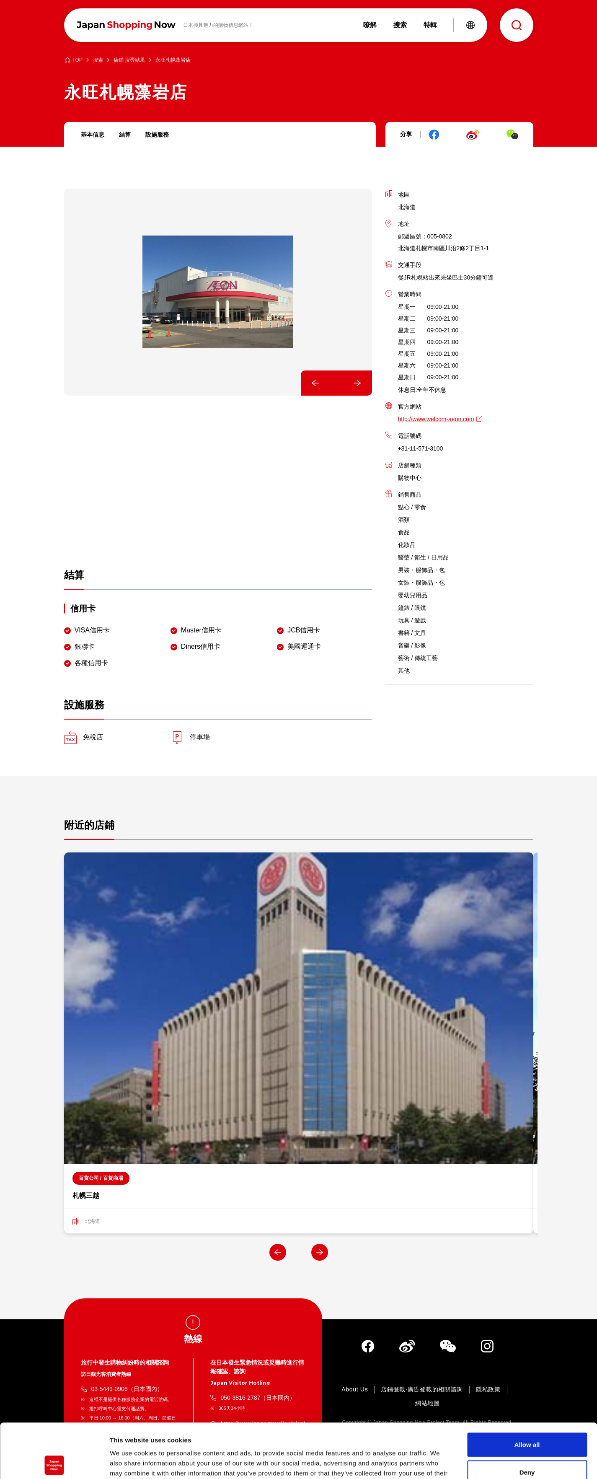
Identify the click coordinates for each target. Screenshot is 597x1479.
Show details (439, 1462)
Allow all (527, 1390)
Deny (527, 1417)
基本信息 (92, 134)
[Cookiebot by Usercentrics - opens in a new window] (54, 1462)
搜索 (98, 60)
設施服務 (157, 134)
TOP (77, 60)
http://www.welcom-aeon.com (436, 419)
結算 (125, 134)
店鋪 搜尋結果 (129, 60)
